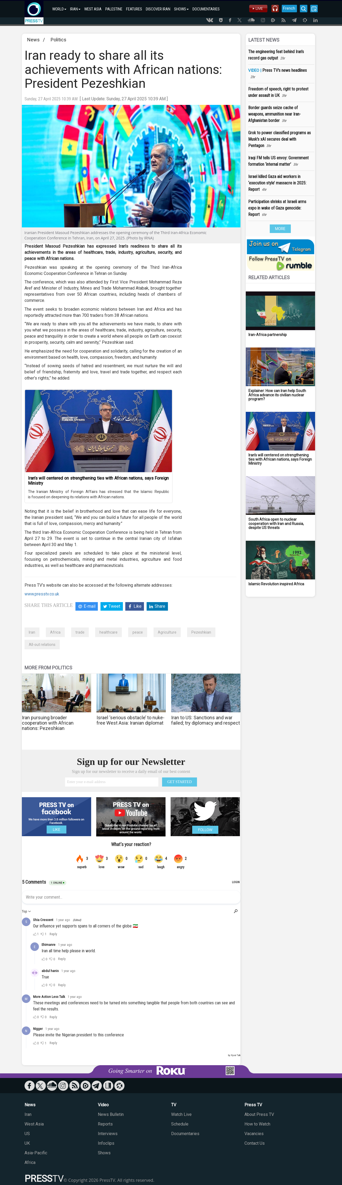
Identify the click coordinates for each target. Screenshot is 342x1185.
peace (137, 632)
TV (173, 1104)
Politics (58, 39)
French (289, 8)
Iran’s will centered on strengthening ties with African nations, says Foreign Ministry (98, 481)
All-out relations (42, 644)
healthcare (108, 632)
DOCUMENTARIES (206, 9)
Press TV (253, 1104)
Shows (104, 1152)
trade (80, 632)
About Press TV (259, 1114)
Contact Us (254, 1143)
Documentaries (185, 1133)
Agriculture (167, 632)
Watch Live (181, 1114)
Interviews (108, 1133)
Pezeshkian (201, 632)
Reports (105, 1124)
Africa (55, 632)
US (27, 1133)
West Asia (34, 1124)
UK (27, 1143)
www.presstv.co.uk (42, 594)
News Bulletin (111, 1114)
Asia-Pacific (36, 1152)
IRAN (75, 9)
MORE (280, 229)
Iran (32, 632)
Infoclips (106, 1143)
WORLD (59, 9)
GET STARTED (179, 782)
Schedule (179, 1124)
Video (103, 1104)
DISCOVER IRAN (158, 9)
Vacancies (254, 1133)
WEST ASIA (93, 9)
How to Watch (257, 1124)
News (33, 39)
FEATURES (134, 9)
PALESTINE (113, 9)
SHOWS (181, 9)
